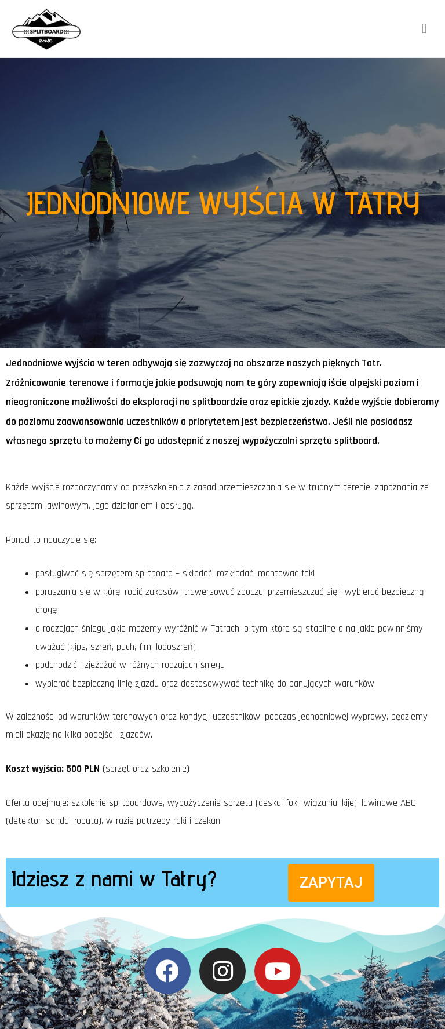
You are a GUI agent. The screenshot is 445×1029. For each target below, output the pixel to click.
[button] (331, 883)
